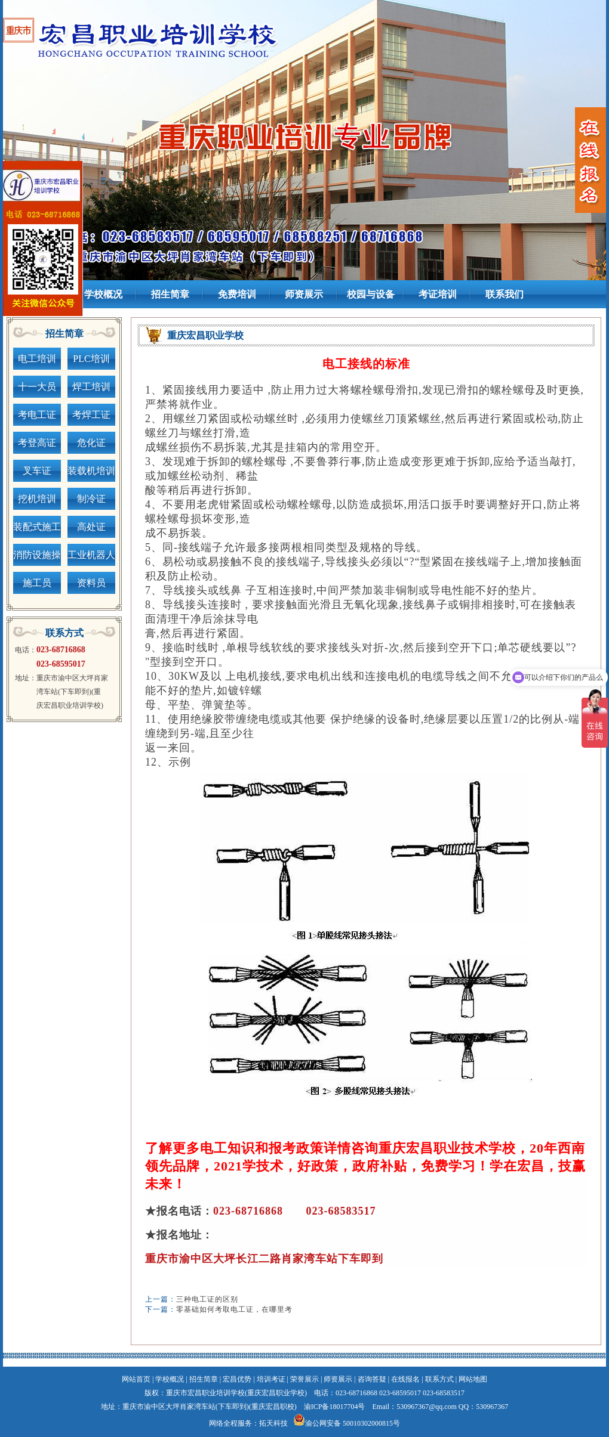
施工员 (37, 583)
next (576, 126)
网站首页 (136, 1379)
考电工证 (37, 415)
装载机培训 (91, 471)
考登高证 (37, 443)
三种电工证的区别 (207, 1299)
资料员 (91, 583)
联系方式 (439, 1379)
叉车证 (37, 471)
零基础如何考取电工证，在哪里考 (234, 1309)
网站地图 (473, 1379)
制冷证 (91, 499)
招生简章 (203, 1379)
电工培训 (37, 359)
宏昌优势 (237, 1379)
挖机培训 (37, 499)
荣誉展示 (304, 1379)
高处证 (91, 527)
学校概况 (169, 1379)
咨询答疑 (372, 1379)
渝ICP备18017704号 (334, 1406)
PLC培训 (91, 359)
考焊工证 (91, 415)
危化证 (91, 443)
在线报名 (405, 1379)
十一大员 (37, 387)
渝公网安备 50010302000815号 (352, 1423)
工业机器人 (91, 555)
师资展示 (338, 1379)
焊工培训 (91, 387)
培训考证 (271, 1379)
